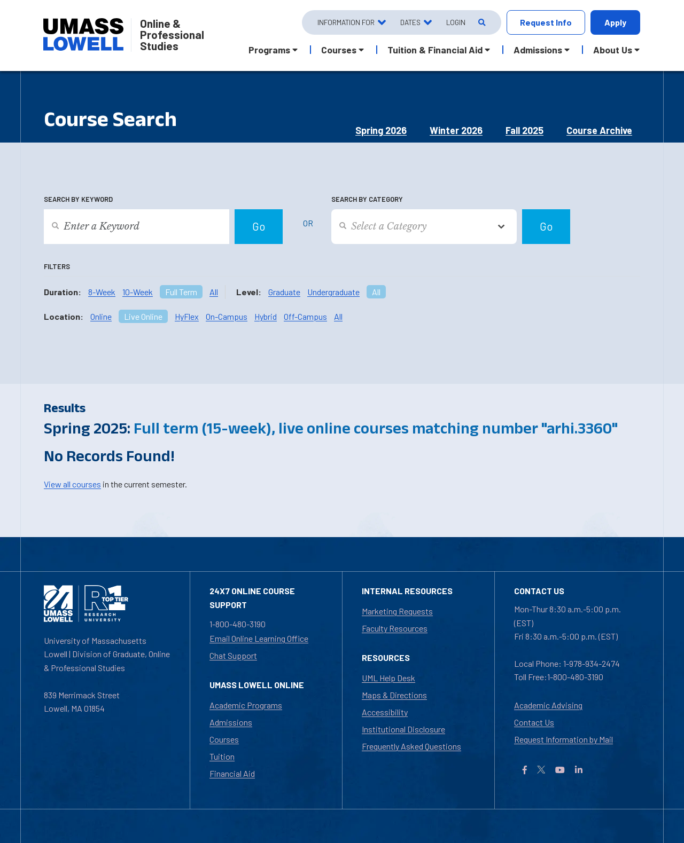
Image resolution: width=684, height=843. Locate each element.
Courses (224, 739)
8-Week (101, 292)
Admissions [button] (538, 49)
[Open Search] (481, 23)
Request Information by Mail (563, 739)
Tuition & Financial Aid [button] (435, 49)
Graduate (284, 292)
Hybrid (265, 316)
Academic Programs (245, 705)
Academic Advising (548, 705)
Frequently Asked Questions (411, 746)
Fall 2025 (524, 130)
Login (455, 22)
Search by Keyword (78, 199)
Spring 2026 (381, 130)
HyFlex (187, 316)
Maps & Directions (394, 695)
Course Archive (599, 130)
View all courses (72, 484)
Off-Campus (305, 316)
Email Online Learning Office (258, 638)
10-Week (137, 292)
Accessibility (385, 712)
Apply (615, 22)
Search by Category (367, 199)
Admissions (230, 722)
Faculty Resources (395, 628)
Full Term (181, 292)
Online (101, 316)
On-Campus (226, 316)
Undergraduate (333, 292)
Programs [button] (269, 49)
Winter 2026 (456, 130)
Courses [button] (338, 49)
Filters (57, 266)
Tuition (222, 756)
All (213, 292)
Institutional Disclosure (403, 729)
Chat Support (233, 655)
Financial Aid (232, 773)
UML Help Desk (388, 678)
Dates (410, 22)
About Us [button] (612, 49)
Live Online (143, 316)
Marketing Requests (397, 611)
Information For (346, 22)
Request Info (546, 22)
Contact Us (534, 722)
